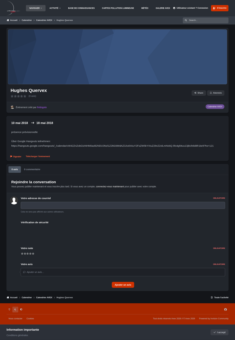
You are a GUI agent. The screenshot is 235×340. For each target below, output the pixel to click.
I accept (219, 332)
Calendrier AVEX (215, 106)
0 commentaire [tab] (32, 169)
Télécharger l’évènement (38, 156)
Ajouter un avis (123, 284)
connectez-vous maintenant (110, 186)
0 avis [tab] (14, 169)
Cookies (30, 318)
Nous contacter (16, 318)
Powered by (213, 318)
